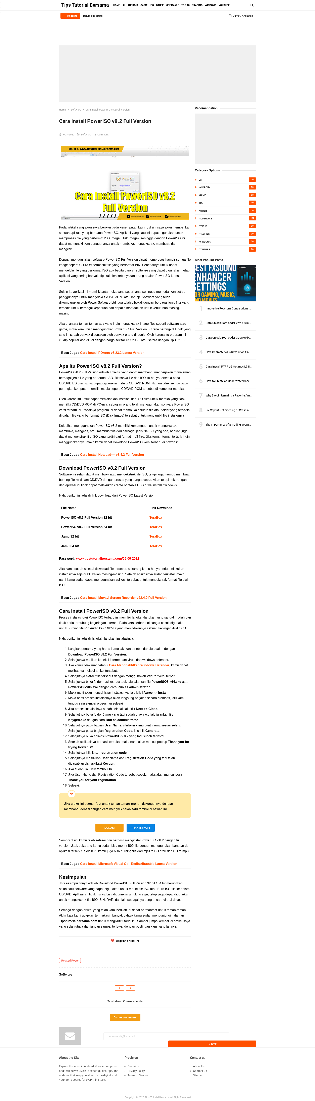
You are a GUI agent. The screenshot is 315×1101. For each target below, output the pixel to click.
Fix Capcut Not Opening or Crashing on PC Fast (235, 410)
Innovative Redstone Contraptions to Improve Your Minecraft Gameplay (250, 308)
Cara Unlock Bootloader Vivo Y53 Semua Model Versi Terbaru (243, 323)
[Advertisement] (157, 73)
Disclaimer (134, 1063)
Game (202, 195)
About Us (199, 1063)
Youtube (204, 249)
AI (200, 179)
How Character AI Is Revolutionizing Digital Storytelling (239, 352)
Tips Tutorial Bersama (157, 1094)
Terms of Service (138, 1072)
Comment (103, 134)
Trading (204, 234)
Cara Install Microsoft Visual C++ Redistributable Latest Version (128, 863)
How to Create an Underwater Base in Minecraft (235, 381)
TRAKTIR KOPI (140, 827)
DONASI (109, 827)
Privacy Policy (136, 1068)
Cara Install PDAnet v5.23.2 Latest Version (112, 352)
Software (86, 134)
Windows (205, 241)
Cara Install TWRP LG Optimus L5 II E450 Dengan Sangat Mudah (246, 366)
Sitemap (198, 1072)
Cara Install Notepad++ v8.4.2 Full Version (112, 454)
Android (204, 187)
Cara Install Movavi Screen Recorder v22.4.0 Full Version (123, 597)
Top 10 (203, 226)
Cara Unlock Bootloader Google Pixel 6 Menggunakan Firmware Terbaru (250, 337)
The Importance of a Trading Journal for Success (236, 424)
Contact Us (200, 1068)
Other (203, 210)
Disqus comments (125, 1017)
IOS (201, 203)
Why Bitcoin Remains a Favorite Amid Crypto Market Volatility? (244, 395)
